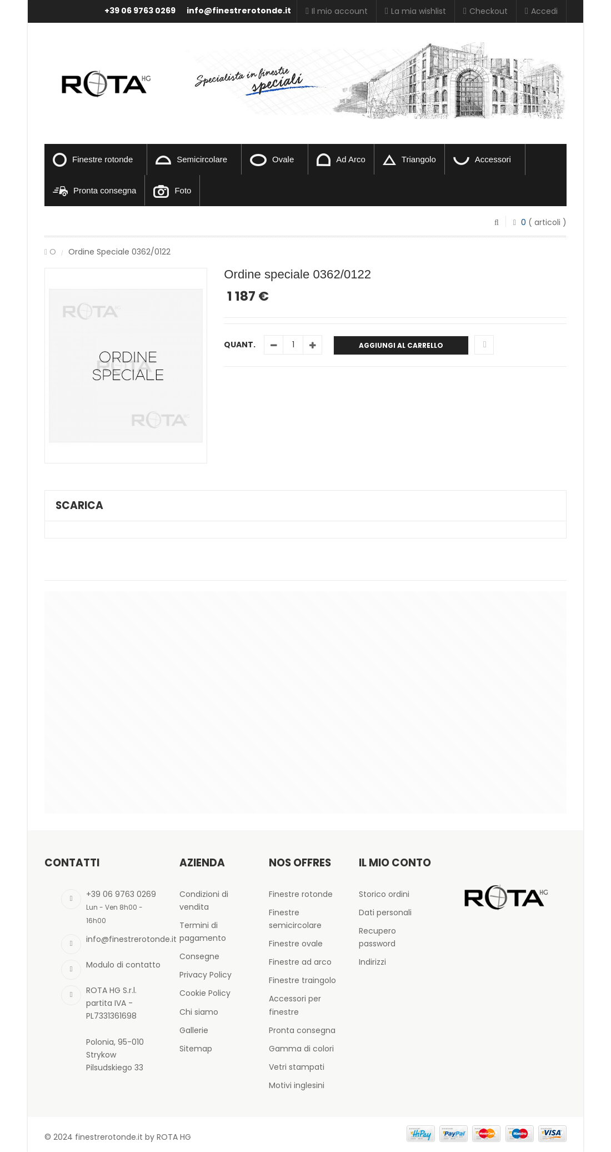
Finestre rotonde (93, 160)
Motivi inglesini (296, 1085)
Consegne (199, 956)
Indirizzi (372, 962)
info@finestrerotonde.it (239, 10)
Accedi (541, 11)
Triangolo (409, 160)
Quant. (240, 344)
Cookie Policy (205, 993)
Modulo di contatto (123, 964)
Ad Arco (341, 159)
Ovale (272, 160)
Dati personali (385, 912)
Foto (172, 191)
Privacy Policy (205, 974)
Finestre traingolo (302, 980)
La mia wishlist (415, 11)
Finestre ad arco (300, 962)
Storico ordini (384, 894)
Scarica (79, 505)
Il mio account (337, 11)
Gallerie (193, 1030)
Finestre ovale (296, 943)
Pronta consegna (94, 191)
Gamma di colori (301, 1048)
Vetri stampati (296, 1067)
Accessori (482, 160)
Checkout (485, 11)
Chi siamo (198, 1012)
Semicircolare (191, 159)
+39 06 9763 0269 (140, 10)
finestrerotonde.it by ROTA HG (133, 1137)
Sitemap (195, 1048)
